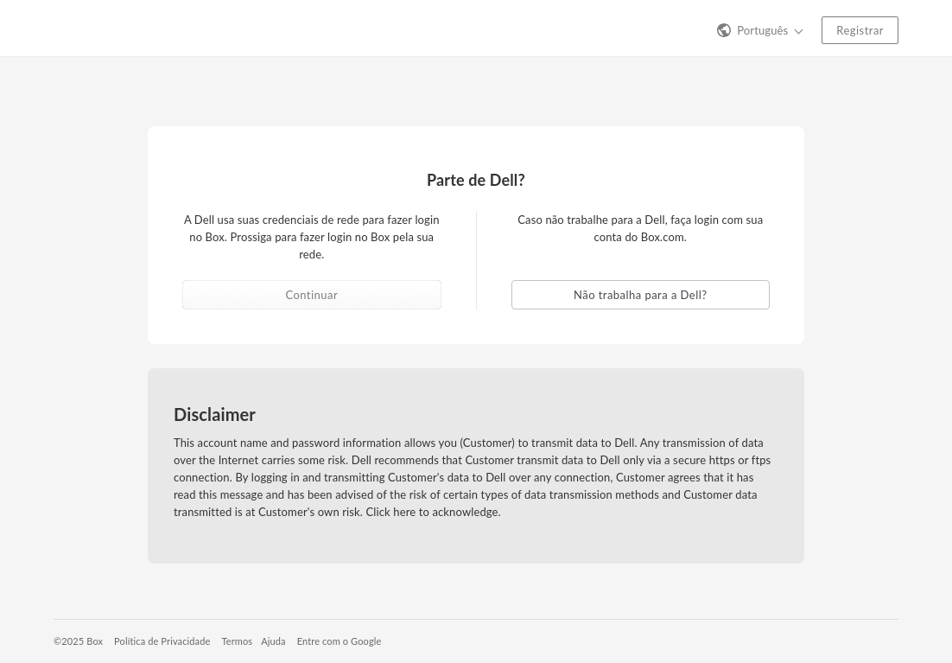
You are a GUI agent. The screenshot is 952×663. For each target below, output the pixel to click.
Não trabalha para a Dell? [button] (640, 295)
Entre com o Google (339, 641)
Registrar (860, 30)
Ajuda (273, 641)
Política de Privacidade (162, 641)
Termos (236, 641)
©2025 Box (78, 641)
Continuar (311, 295)
